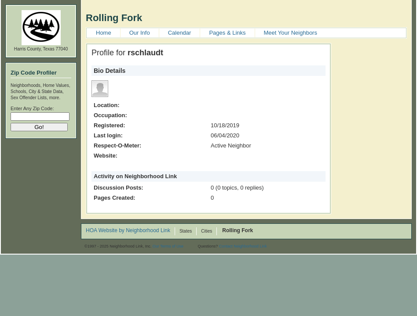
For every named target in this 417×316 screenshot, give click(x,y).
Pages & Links (227, 32)
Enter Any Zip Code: (32, 108)
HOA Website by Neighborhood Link (128, 230)
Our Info (139, 32)
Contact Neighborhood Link (243, 246)
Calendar (179, 32)
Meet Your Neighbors (290, 32)
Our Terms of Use (168, 246)
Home (103, 32)
